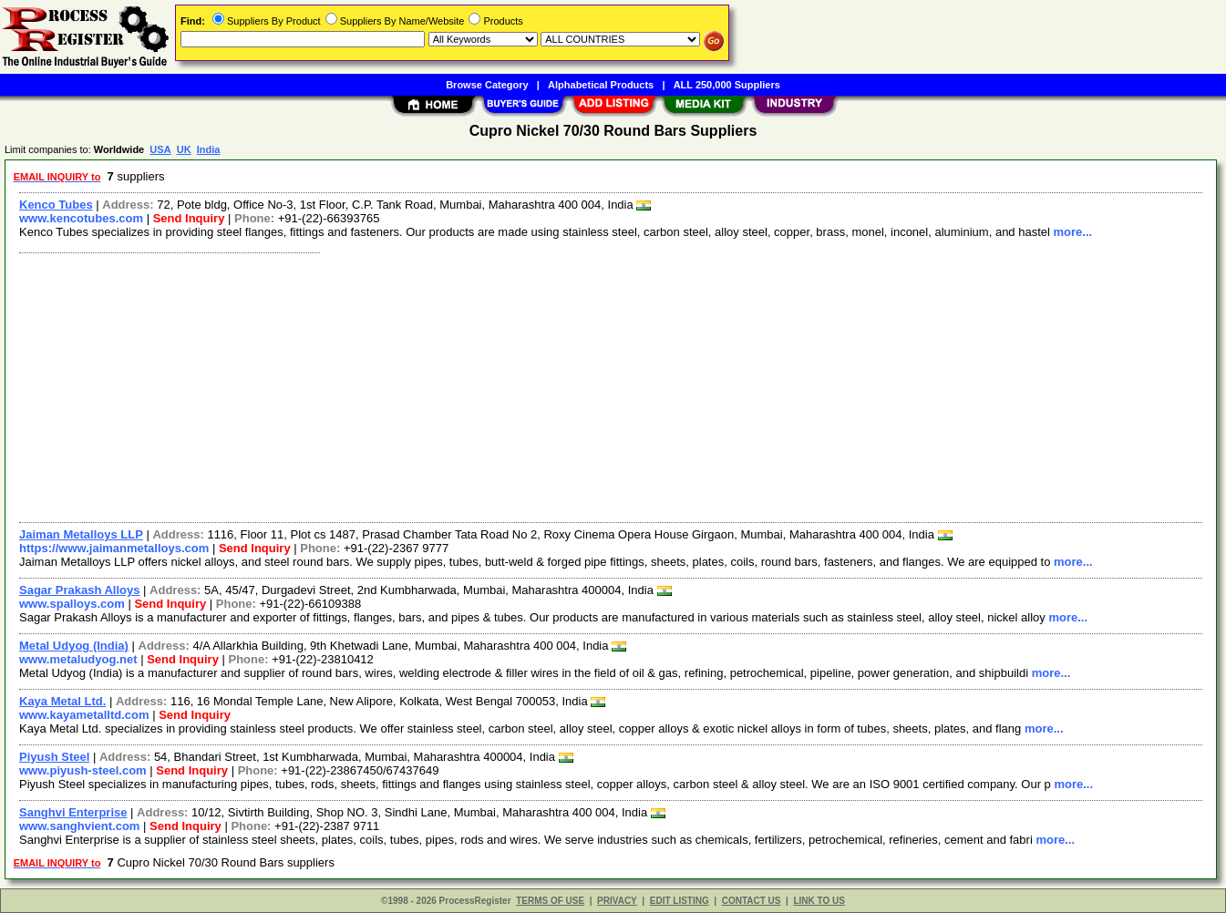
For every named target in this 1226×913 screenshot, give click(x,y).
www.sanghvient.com (79, 826)
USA (159, 149)
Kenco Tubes (56, 204)
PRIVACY (617, 901)
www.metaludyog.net (78, 659)
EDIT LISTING (679, 901)
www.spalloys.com (72, 603)
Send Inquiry (189, 218)
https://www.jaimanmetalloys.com (114, 548)
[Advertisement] (559, 385)
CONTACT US (751, 901)
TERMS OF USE (550, 901)
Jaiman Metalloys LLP (81, 534)
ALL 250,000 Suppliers (727, 84)
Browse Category (487, 84)
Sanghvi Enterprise (73, 812)
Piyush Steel (54, 757)
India (209, 149)
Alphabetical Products (601, 84)
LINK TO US (818, 901)
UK (184, 149)
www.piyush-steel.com (83, 770)
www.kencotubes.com (81, 218)
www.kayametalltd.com (84, 715)
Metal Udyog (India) (74, 645)
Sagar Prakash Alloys (79, 590)
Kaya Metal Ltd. (62, 701)
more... (1073, 232)
